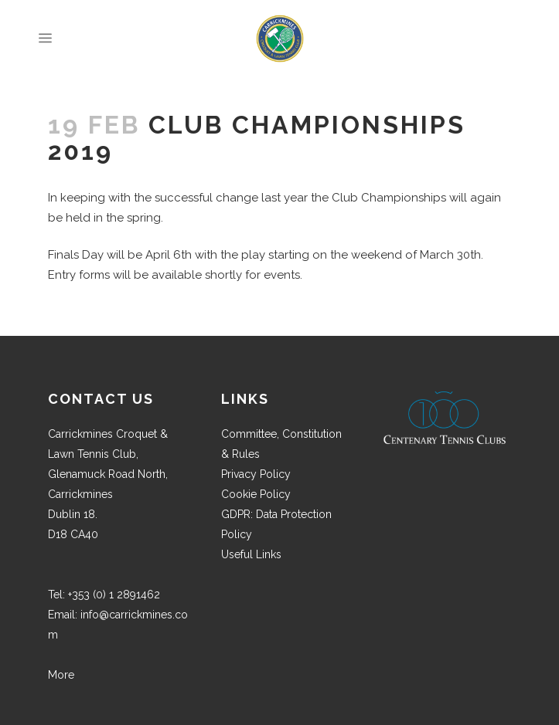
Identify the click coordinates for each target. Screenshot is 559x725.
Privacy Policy (256, 474)
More (61, 675)
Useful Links (251, 554)
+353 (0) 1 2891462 (114, 594)
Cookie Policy (256, 494)
